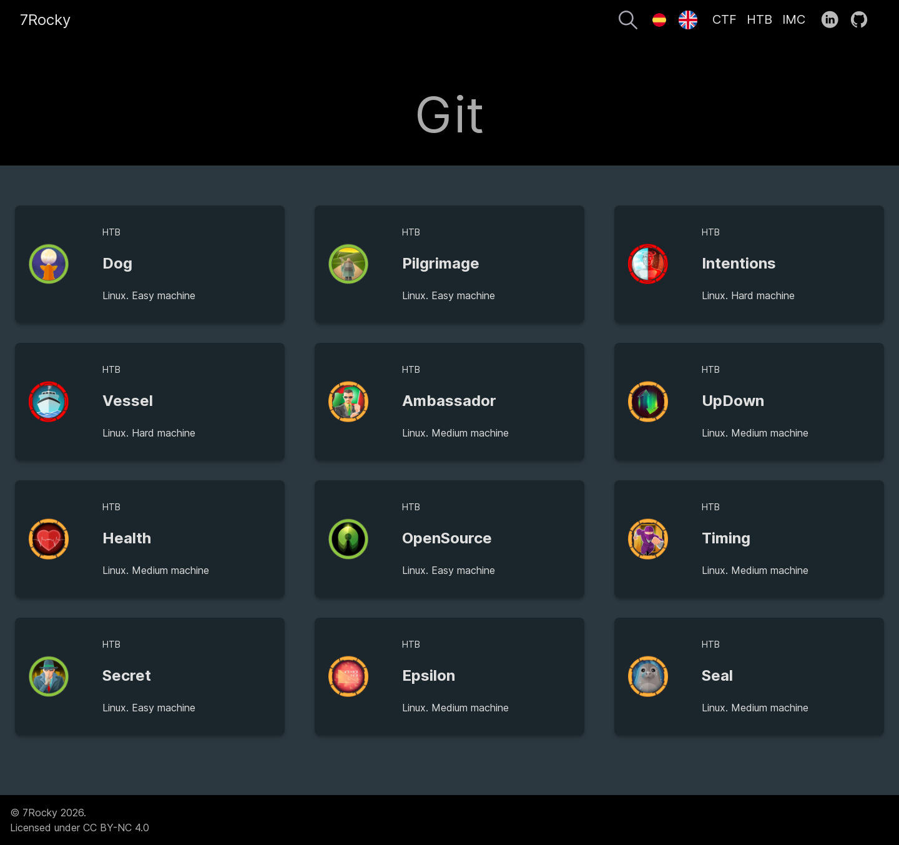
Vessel (127, 401)
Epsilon (428, 675)
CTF (724, 19)
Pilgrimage (440, 263)
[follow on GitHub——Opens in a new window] (863, 19)
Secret (126, 675)
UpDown (733, 401)
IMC (793, 19)
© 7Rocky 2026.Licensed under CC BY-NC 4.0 (79, 820)
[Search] (628, 22)
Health (126, 538)
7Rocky (45, 20)
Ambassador (449, 401)
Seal (717, 675)
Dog (117, 263)
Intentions (739, 263)
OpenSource (447, 538)
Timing (726, 538)
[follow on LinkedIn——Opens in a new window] (833, 19)
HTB (759, 19)
